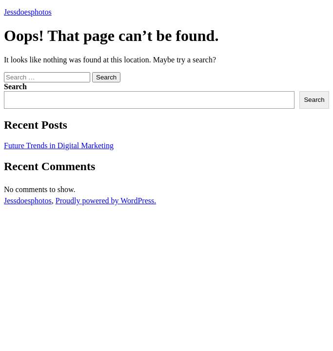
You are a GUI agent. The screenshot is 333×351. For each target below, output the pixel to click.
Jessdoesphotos (28, 12)
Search (15, 86)
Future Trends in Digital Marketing (59, 145)
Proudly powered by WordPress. (106, 200)
